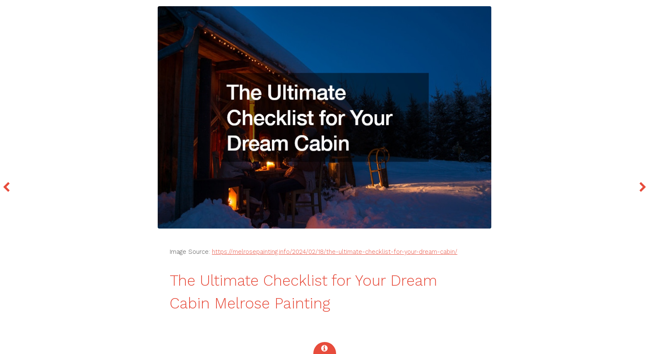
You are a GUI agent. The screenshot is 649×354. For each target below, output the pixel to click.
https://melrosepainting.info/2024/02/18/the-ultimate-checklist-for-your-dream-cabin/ (334, 251)
